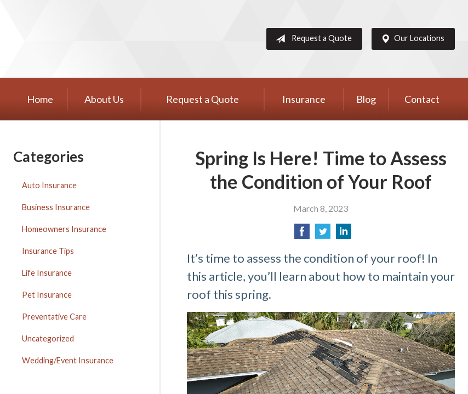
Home (40, 99)
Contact (422, 99)
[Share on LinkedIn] (343, 234)
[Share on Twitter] (322, 234)
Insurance (304, 99)
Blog (366, 99)
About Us (104, 99)
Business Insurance (56, 207)
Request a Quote (311, 38)
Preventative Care (54, 316)
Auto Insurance (49, 185)
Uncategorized (48, 338)
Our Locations (410, 38)
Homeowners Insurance (64, 229)
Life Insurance (47, 272)
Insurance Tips (48, 251)
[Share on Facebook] (302, 234)
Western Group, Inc (98, 39)
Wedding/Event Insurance (67, 360)
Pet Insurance (47, 294)
